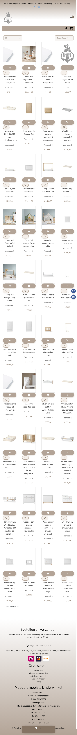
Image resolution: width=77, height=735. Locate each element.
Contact (37, 7)
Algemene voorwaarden (38, 673)
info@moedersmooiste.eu (38, 723)
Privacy (38, 682)
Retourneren (38, 670)
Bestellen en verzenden (38, 676)
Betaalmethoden (38, 679)
